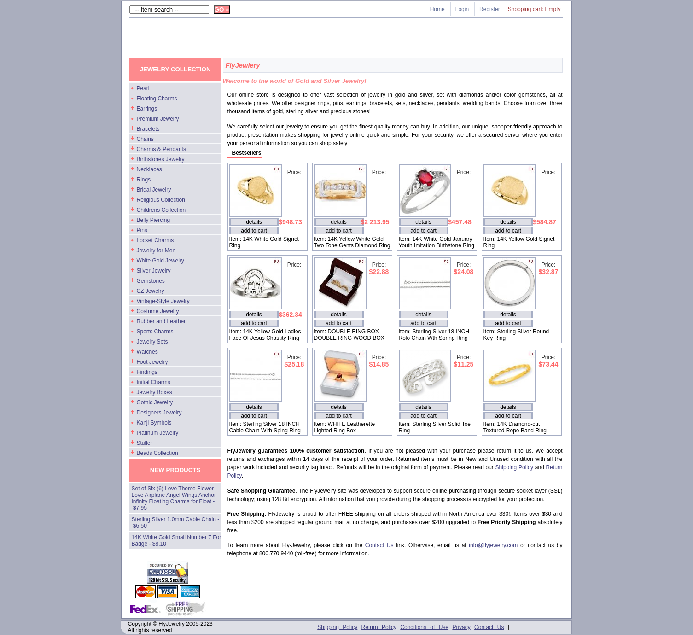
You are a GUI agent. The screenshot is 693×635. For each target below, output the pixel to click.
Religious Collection (161, 200)
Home (437, 9)
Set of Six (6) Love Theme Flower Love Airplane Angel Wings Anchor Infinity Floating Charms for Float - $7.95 (174, 498)
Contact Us (379, 545)
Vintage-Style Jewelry (163, 301)
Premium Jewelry (158, 119)
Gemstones (151, 281)
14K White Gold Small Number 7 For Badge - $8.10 (176, 540)
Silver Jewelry (154, 271)
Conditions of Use (424, 627)
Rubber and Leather (161, 321)
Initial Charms (153, 382)
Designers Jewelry (159, 412)
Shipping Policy (514, 467)
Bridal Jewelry (154, 189)
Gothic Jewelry (155, 402)
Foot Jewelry (152, 362)
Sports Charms (155, 331)
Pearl (143, 88)
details (254, 222)
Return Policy (378, 627)
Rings (144, 179)
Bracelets (148, 129)
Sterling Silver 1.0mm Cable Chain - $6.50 (176, 522)
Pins (142, 230)
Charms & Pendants (161, 149)
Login (462, 9)
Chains (145, 139)
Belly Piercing (153, 220)
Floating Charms (157, 98)
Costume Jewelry (158, 311)
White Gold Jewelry (160, 260)
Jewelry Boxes (154, 392)
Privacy (461, 627)
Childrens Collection (161, 210)
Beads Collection (157, 453)
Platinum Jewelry (158, 433)
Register (489, 9)
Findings (147, 372)
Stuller (144, 443)
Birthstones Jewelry (161, 159)
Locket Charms (155, 240)
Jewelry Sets (152, 341)
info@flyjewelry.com (493, 545)
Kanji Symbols (154, 422)
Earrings (147, 108)
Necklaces (149, 169)
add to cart (254, 230)
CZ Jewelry (150, 291)
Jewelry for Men (156, 250)
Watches (147, 352)
